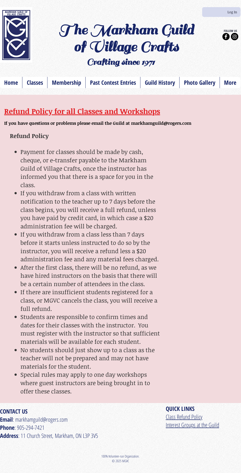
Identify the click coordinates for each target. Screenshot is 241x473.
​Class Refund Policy (184, 417)
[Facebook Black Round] (226, 36)
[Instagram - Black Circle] (234, 36)
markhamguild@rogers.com (161, 123)
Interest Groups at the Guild (192, 425)
